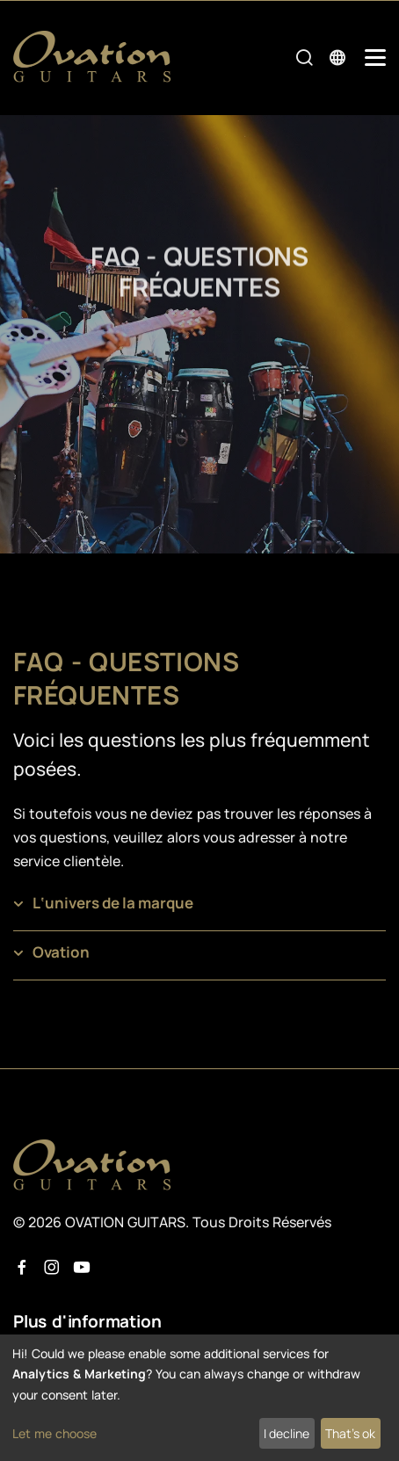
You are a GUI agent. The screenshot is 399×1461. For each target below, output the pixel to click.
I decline (286, 1433)
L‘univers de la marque (113, 903)
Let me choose (54, 1433)
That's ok (350, 1433)
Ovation (61, 952)
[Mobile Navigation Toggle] (375, 57)
